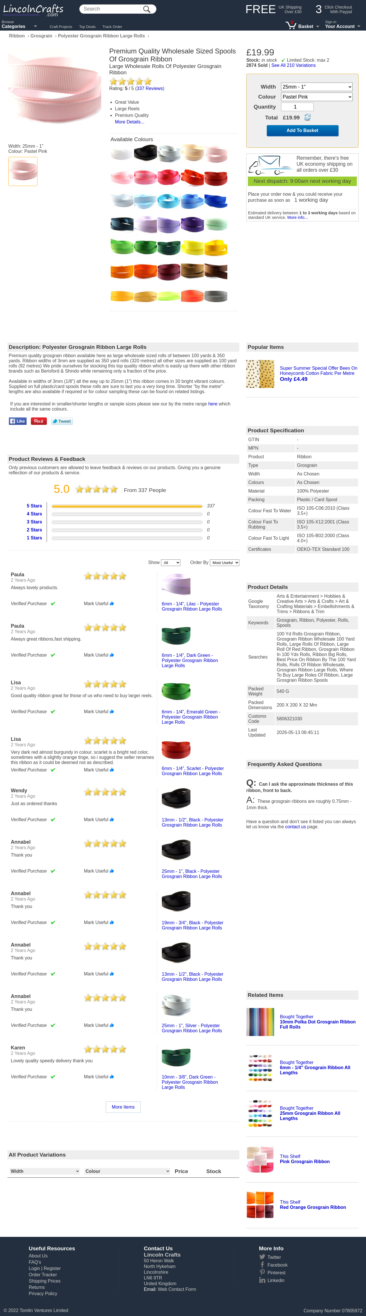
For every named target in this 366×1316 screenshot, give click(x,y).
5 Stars (34, 505)
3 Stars (34, 521)
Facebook (277, 1265)
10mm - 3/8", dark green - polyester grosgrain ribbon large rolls (190, 1082)
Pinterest (276, 1272)
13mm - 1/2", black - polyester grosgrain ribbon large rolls (193, 822)
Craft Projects (61, 27)
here (212, 403)
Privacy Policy (43, 1293)
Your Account (340, 26)
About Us (38, 1255)
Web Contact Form (177, 1289)
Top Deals (87, 27)
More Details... (129, 121)
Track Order (112, 27)
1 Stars (34, 537)
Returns (37, 1287)
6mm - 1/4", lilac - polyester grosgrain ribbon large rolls (192, 606)
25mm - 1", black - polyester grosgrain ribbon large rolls (192, 874)
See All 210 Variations (293, 65)
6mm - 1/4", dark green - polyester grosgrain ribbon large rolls (190, 660)
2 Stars (34, 529)
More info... (297, 217)
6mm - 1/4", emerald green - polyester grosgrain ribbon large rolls (191, 717)
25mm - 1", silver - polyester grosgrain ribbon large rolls (192, 1028)
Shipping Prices (45, 1281)
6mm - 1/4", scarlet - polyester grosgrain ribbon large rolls (193, 771)
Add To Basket (302, 130)
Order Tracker (43, 1274)
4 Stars (34, 513)
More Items (123, 1107)
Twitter (274, 1257)
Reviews (150, 88)
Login (34, 1268)
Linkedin (276, 1280)
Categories (13, 26)
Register (52, 1268)
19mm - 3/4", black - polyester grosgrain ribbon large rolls (193, 925)
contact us (295, 826)
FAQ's (35, 1262)
